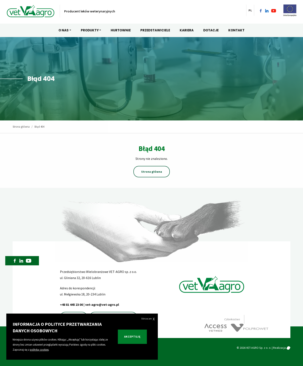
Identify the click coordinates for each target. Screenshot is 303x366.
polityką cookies (39, 349)
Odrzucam (148, 319)
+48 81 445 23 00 (72, 304)
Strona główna (21, 126)
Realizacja (281, 348)
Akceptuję (132, 336)
